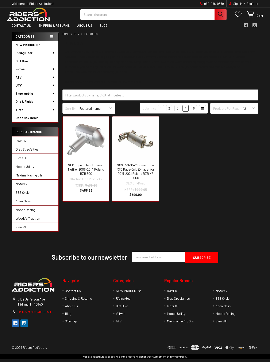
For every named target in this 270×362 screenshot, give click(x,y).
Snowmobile (35, 97)
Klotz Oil (21, 162)
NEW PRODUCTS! (28, 48)
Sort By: (71, 112)
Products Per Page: (227, 112)
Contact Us (21, 29)
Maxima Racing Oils (29, 179)
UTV (35, 89)
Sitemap (71, 324)
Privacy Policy (179, 359)
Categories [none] (25, 40)
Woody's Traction (28, 222)
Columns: (149, 112)
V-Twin (35, 73)
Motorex (21, 188)
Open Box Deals (27, 121)
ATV (35, 81)
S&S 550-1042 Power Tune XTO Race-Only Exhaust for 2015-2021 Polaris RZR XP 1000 (135, 175)
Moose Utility (25, 170)
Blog (104, 29)
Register (252, 3)
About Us (84, 29)
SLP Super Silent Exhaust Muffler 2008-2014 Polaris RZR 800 (86, 173)
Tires (35, 113)
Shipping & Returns (54, 29)
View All (21, 231)
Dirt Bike (22, 65)
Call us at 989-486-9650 (34, 315)
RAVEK (21, 144)
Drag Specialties (27, 153)
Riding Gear (35, 56)
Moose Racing (25, 213)
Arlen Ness (23, 205)
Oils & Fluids (35, 105)
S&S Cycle (23, 196)
